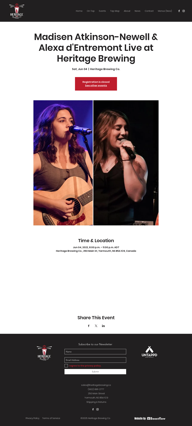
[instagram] (183, 10)
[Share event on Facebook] (88, 326)
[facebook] (179, 10)
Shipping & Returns (96, 402)
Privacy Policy (32, 418)
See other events (96, 85)
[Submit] (95, 371)
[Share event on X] (96, 326)
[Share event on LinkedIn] (103, 326)
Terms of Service (51, 418)
